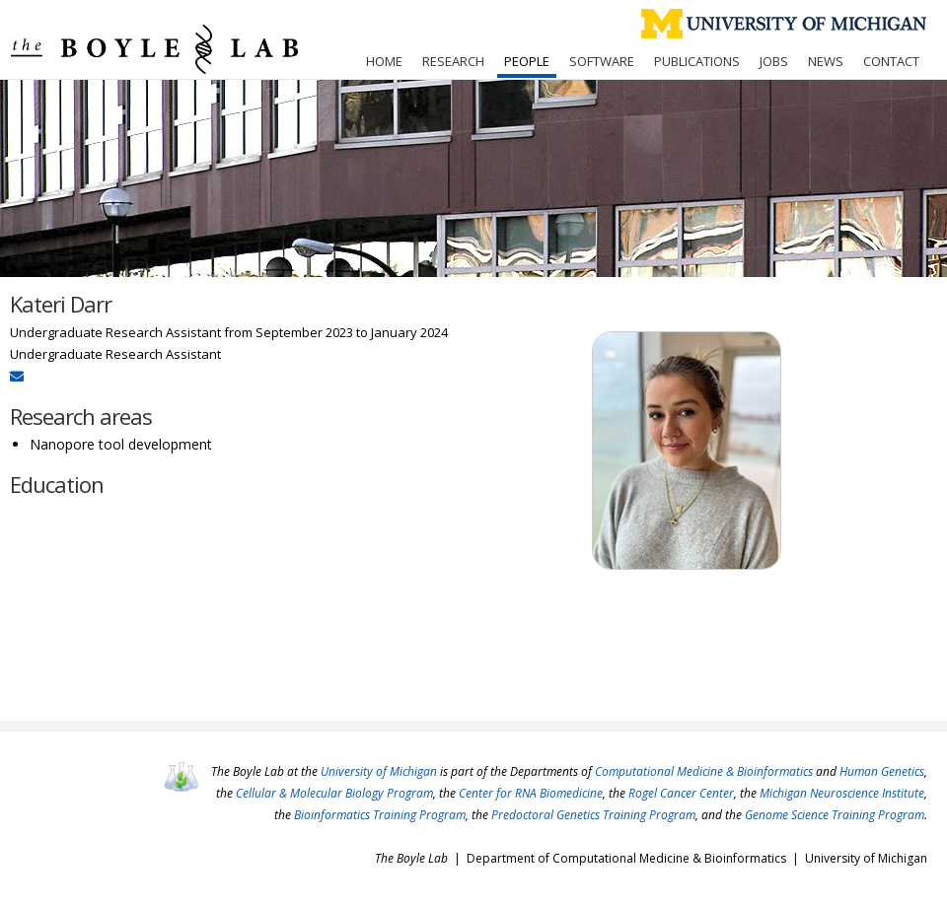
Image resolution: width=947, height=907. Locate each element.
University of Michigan (379, 771)
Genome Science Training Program (834, 814)
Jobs (774, 61)
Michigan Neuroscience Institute (842, 793)
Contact (891, 61)
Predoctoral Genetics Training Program (593, 814)
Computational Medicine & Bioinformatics (704, 771)
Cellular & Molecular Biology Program (334, 793)
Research (453, 61)
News (825, 61)
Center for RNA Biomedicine (531, 793)
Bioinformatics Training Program (380, 814)
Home (384, 61)
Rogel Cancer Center (681, 793)
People (526, 61)
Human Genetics (881, 771)
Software (601, 61)
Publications (697, 61)
